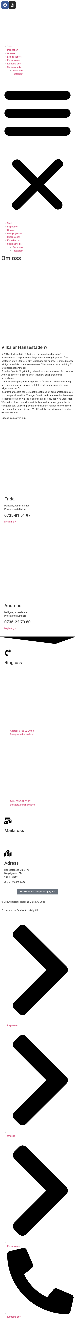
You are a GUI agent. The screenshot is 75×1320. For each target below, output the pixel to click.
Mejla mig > (10, 521)
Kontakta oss (14, 63)
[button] (37, 149)
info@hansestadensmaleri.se (19, 837)
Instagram (18, 74)
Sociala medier (14, 67)
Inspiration (12, 50)
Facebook (18, 70)
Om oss (11, 53)
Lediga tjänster (14, 56)
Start (9, 46)
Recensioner (13, 60)
